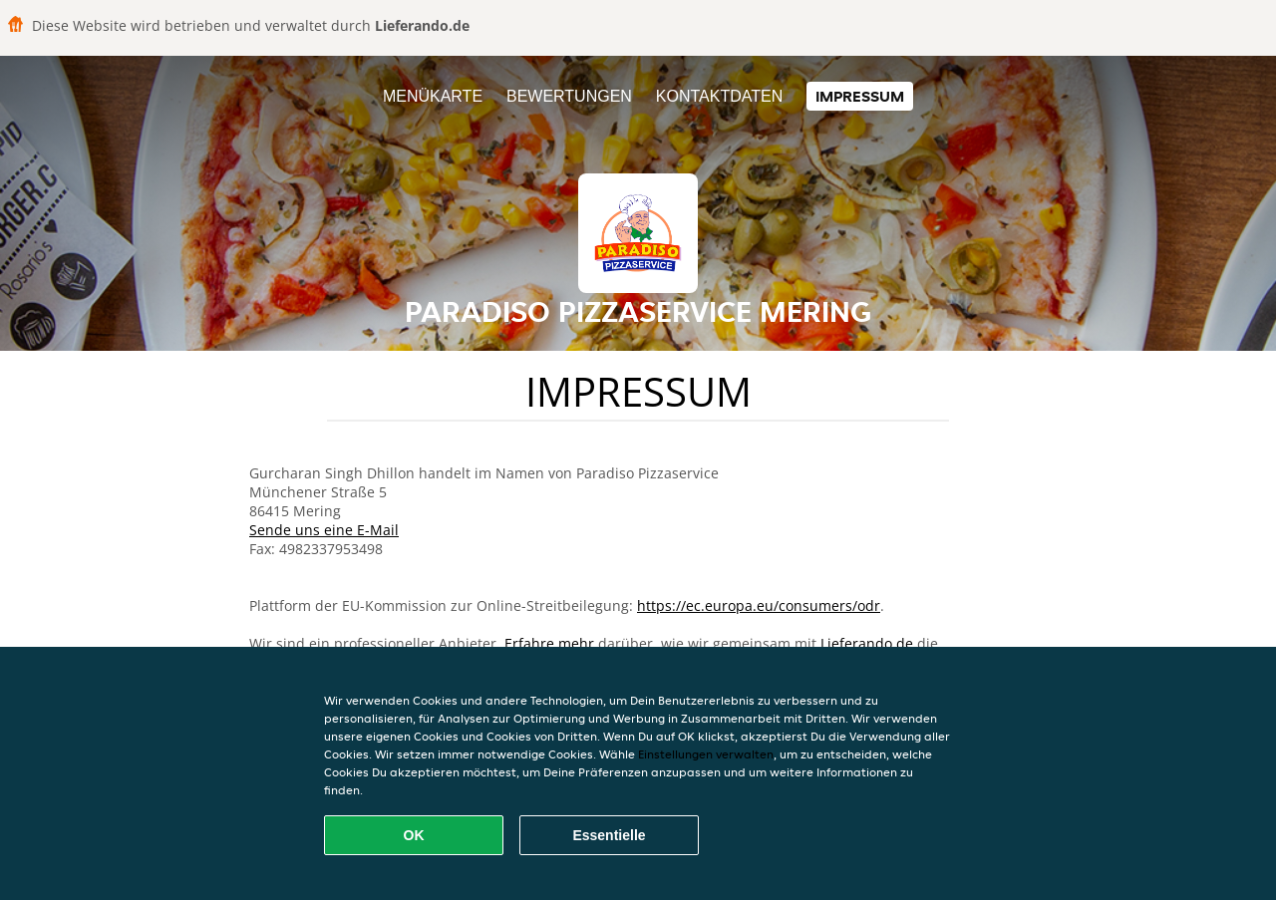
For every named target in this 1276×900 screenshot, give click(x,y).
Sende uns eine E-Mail (324, 529)
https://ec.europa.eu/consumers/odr (758, 605)
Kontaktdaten (719, 96)
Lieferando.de (866, 643)
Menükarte (432, 96)
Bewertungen (569, 96)
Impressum (859, 96)
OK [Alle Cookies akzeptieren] (414, 835)
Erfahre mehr (549, 643)
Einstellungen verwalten (706, 754)
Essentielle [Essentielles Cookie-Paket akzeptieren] (608, 835)
